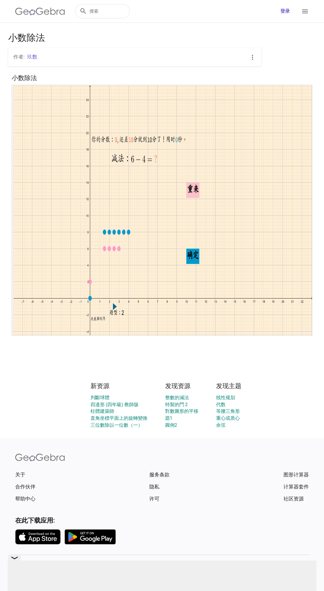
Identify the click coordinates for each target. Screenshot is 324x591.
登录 (285, 11)
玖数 (32, 57)
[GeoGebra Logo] (40, 11)
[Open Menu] (305, 11)
